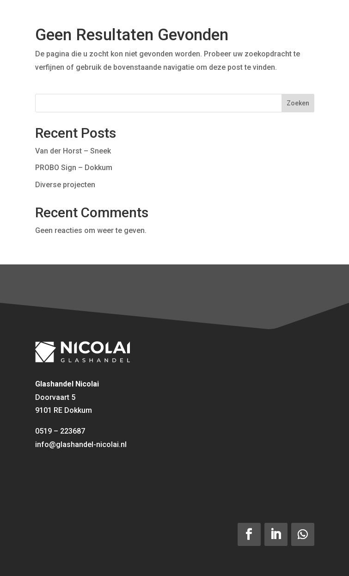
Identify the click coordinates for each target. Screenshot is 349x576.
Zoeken (298, 103)
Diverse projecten (65, 184)
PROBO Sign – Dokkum (73, 167)
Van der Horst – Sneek (73, 151)
